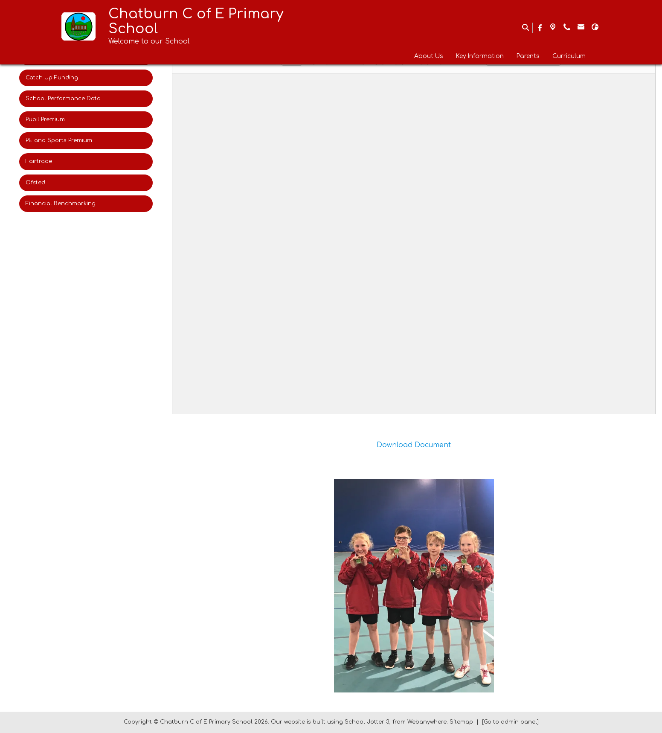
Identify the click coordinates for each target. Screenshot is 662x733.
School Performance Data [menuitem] (63, 99)
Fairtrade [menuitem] (39, 161)
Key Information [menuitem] (480, 56)
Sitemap (461, 722)
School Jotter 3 (367, 722)
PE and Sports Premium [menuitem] (59, 140)
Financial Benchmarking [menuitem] (61, 204)
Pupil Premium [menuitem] (45, 119)
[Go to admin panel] (510, 722)
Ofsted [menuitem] (35, 183)
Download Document (414, 445)
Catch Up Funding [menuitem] (52, 78)
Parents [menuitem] (528, 56)
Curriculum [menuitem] (569, 56)
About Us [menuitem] (428, 56)
